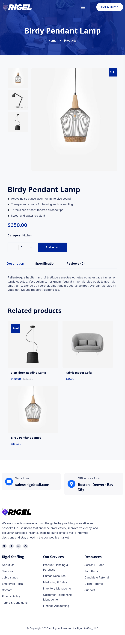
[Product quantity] (21, 247)
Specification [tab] (45, 263)
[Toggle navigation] (83, 7)
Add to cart (53, 247)
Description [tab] (15, 263)
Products (70, 40)
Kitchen (27, 235)
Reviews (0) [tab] (75, 263)
